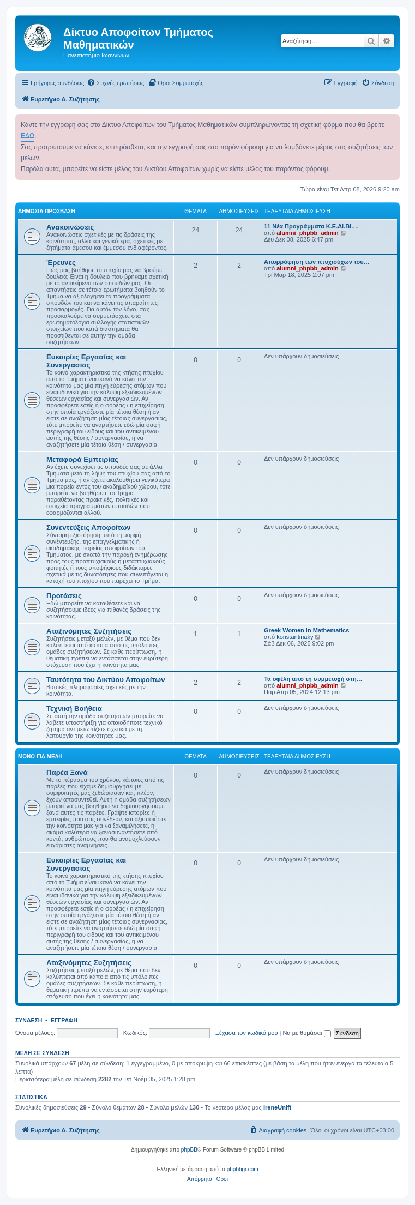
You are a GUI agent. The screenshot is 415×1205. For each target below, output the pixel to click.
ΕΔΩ (27, 136)
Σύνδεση (28, 1020)
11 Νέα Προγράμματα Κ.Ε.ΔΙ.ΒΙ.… (311, 226)
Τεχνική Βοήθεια (74, 708)
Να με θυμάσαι (306, 1032)
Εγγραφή (64, 1020)
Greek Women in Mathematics (306, 630)
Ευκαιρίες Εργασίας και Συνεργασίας (86, 361)
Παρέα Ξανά (67, 772)
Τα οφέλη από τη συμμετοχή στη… (313, 679)
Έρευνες (61, 262)
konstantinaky (294, 637)
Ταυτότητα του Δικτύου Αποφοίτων (105, 680)
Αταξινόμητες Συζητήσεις (88, 631)
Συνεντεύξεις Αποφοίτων (88, 527)
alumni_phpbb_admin (307, 233)
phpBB (189, 1150)
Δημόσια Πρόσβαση (46, 211)
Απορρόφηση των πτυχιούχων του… (317, 261)
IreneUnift (277, 1107)
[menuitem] (115, 82)
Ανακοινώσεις (70, 227)
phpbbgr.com (242, 1169)
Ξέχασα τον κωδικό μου (246, 1032)
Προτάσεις (64, 596)
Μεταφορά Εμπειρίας (82, 459)
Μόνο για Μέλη (40, 757)
